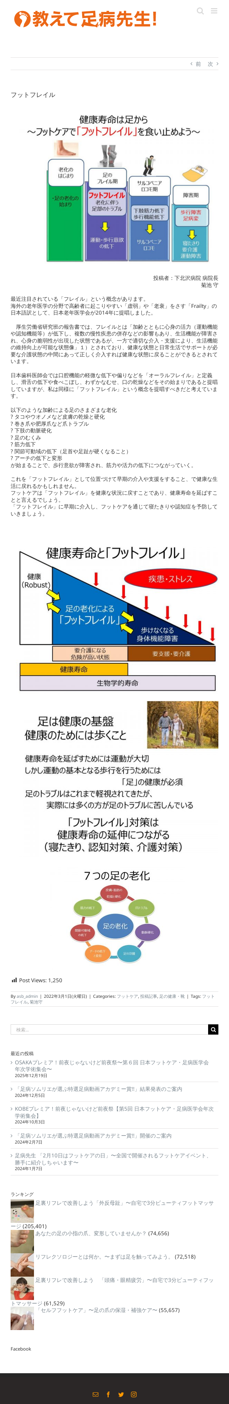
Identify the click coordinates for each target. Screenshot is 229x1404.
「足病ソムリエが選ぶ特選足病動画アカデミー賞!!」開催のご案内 (93, 1135)
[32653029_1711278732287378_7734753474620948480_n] (114, 186)
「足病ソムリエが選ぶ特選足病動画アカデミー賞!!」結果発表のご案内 (98, 1088)
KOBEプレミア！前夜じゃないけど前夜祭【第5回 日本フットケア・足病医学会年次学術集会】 (114, 1112)
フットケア (127, 996)
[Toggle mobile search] (200, 11)
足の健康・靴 (172, 996)
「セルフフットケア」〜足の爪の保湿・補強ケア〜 (96, 1309)
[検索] (213, 1029)
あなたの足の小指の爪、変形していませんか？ (91, 1233)
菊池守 (36, 1002)
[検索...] (109, 1029)
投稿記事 (148, 996)
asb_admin (27, 996)
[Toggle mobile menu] (214, 11)
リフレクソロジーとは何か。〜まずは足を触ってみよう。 (104, 1256)
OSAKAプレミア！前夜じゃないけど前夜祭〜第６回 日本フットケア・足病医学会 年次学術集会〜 (112, 1066)
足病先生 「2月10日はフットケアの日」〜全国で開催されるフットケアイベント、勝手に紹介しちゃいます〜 (113, 1159)
